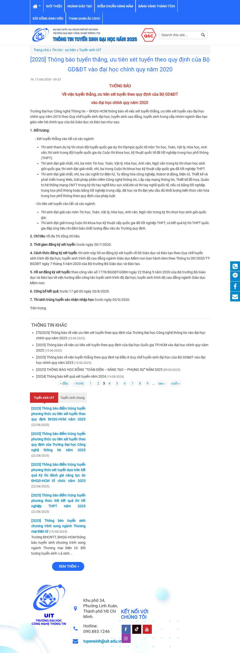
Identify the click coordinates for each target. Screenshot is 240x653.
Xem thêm (67, 566)
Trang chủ (41, 50)
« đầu (64, 383)
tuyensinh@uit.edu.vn (102, 641)
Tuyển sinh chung (72, 398)
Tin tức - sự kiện (64, 50)
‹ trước (79, 383)
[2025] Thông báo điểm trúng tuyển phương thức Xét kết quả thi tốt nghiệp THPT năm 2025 (58, 500)
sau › (162, 383)
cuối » (175, 383)
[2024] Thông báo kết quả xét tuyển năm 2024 (71, 376)
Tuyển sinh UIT (90, 50)
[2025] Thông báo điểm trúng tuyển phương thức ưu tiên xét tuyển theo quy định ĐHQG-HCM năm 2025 (58, 413)
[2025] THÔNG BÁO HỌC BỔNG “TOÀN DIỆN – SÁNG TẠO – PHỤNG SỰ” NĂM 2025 (99, 370)
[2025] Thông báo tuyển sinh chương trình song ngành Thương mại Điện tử (58, 526)
